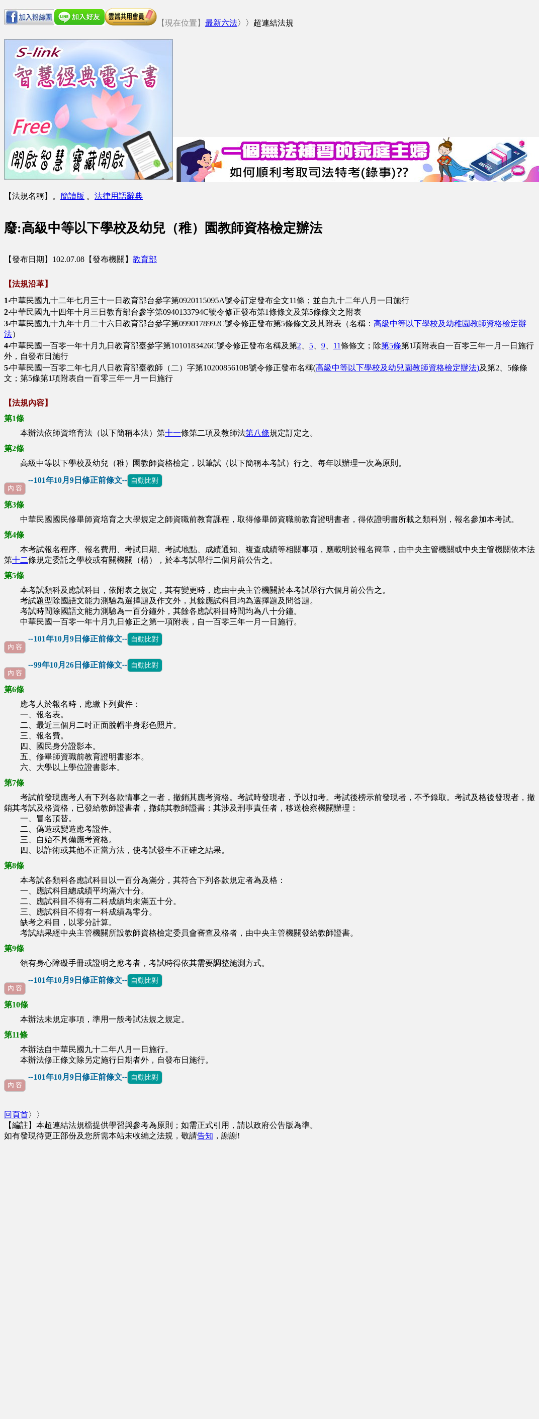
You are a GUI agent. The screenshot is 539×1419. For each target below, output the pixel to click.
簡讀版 (72, 196)
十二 (20, 560)
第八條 (257, 433)
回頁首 (16, 1114)
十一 (173, 433)
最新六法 (221, 23)
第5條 (391, 345)
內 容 (15, 488)
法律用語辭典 (119, 196)
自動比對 (145, 480)
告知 (205, 1135)
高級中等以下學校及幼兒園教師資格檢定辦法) (397, 367)
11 (337, 345)
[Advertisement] (224, 87)
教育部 (145, 259)
